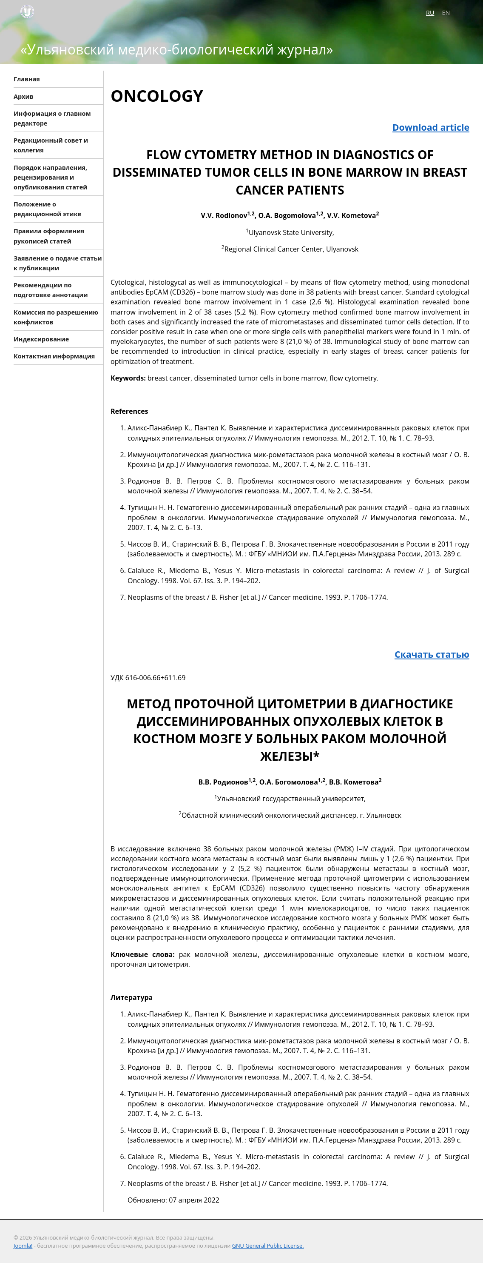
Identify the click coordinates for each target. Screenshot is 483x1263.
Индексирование (41, 339)
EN (446, 13)
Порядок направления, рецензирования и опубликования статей (51, 177)
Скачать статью (432, 654)
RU (430, 13)
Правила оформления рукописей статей (49, 236)
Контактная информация (54, 356)
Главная (27, 79)
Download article (430, 127)
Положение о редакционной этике (47, 209)
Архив (24, 96)
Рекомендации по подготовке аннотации (51, 290)
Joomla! (23, 1245)
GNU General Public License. (268, 1245)
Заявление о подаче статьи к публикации (58, 263)
